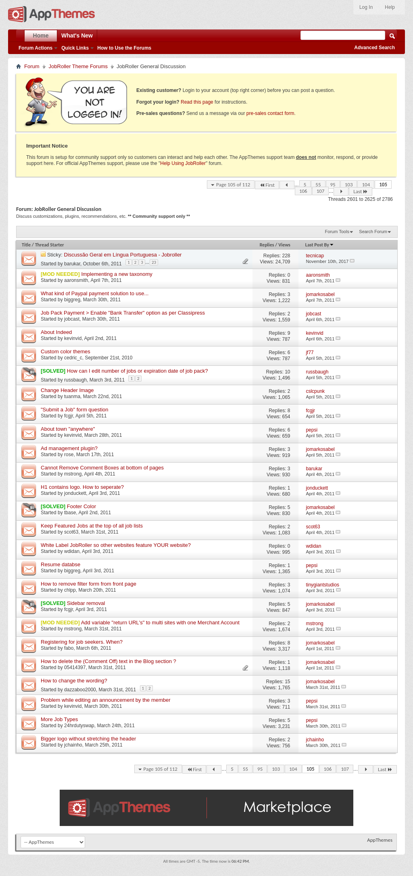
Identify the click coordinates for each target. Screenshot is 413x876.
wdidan (71, 551)
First (267, 185)
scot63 (71, 532)
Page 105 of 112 (233, 184)
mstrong (72, 474)
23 (154, 262)
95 (333, 184)
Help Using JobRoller (183, 163)
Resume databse (60, 564)
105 (383, 184)
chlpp (70, 590)
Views (284, 245)
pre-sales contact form (270, 113)
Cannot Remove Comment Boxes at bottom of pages (102, 468)
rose (68, 454)
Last (360, 191)
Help (390, 7)
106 (303, 191)
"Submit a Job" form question (74, 410)
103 (349, 184)
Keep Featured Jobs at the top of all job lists (92, 526)
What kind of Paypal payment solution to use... (94, 293)
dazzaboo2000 (80, 689)
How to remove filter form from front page (88, 584)
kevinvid (72, 338)
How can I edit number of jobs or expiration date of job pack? (137, 371)
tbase (70, 512)
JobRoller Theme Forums (78, 66)
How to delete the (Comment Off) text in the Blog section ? (108, 661)
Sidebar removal (86, 603)
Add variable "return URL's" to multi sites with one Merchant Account (160, 622)
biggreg (72, 299)
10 (287, 372)
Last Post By (319, 245)
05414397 (75, 667)
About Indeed (56, 332)
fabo (68, 648)
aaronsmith (76, 280)
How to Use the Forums (124, 48)
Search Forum (373, 231)
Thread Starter (49, 245)
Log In (366, 7)
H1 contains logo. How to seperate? (82, 487)
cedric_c (73, 358)
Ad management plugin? (69, 448)
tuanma (72, 396)
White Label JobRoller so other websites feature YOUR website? (116, 545)
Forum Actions (35, 48)
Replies (267, 245)
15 (287, 681)
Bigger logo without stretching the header (88, 739)
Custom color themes (65, 351)
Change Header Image (67, 390)
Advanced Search (374, 47)
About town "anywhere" (68, 429)
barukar (72, 263)
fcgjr (68, 416)
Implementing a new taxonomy (116, 274)
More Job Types (59, 719)
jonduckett (75, 493)
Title (26, 245)
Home (41, 35)
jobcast (71, 319)
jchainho (73, 745)
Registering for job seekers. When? (82, 642)
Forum (32, 66)
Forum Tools (337, 231)
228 (286, 256)
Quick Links (75, 48)
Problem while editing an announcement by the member (106, 700)
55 (318, 184)
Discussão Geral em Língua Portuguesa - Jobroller (123, 255)
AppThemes (379, 840)
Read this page (197, 102)
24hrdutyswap (79, 725)
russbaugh (75, 379)
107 (321, 191)
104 (366, 184)
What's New (77, 35)
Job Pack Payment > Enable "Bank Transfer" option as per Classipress (123, 313)
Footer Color (81, 506)
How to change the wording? (74, 681)
